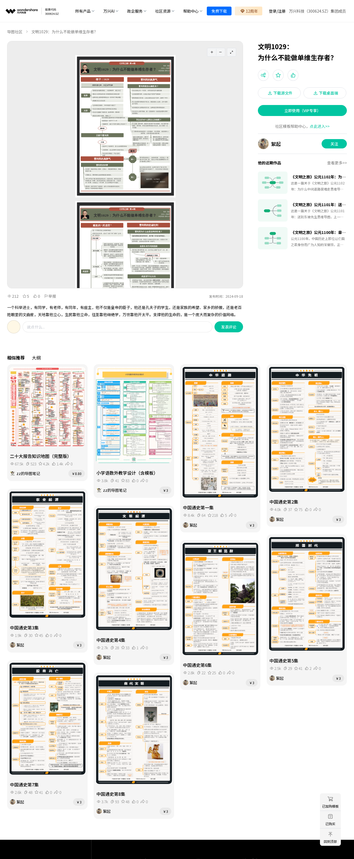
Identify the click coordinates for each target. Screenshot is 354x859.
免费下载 (219, 11)
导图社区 (15, 31)
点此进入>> (320, 126)
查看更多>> (337, 162)
